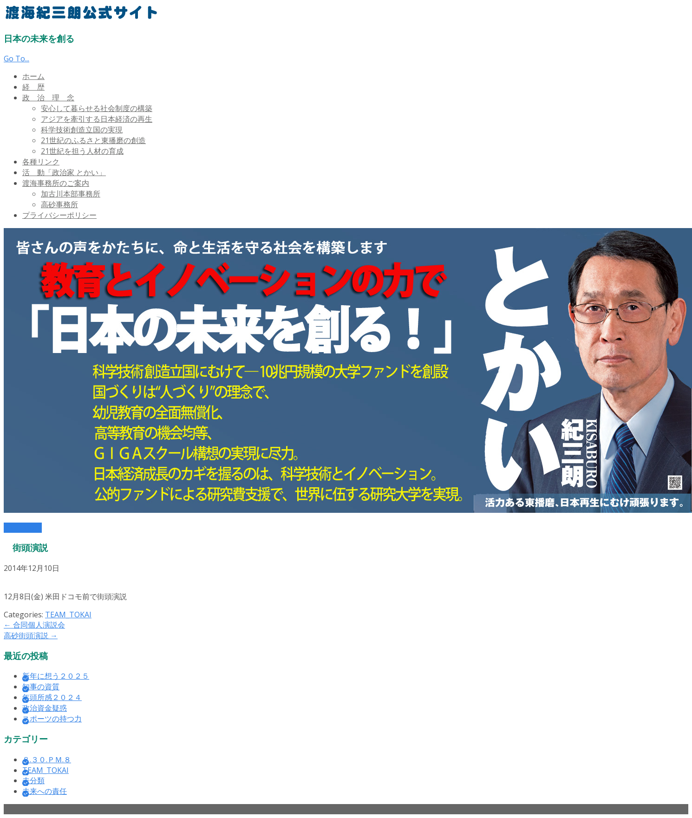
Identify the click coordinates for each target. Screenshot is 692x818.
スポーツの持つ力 (52, 718)
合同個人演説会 (34, 625)
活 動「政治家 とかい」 (64, 172)
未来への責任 (44, 791)
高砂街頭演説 (31, 635)
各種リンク (40, 162)
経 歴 (33, 87)
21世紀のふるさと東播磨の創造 (93, 140)
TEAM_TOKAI (68, 614)
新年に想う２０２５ (55, 676)
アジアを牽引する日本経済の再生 (96, 119)
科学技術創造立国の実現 (82, 129)
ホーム (33, 76)
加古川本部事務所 (70, 194)
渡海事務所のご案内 (55, 183)
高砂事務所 (59, 204)
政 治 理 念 (48, 97)
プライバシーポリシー (59, 215)
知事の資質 (40, 686)
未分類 (33, 780)
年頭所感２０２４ (52, 697)
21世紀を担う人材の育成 (82, 151)
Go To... (16, 58)
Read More (23, 528)
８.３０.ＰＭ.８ (46, 759)
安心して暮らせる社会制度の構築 (96, 108)
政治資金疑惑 (44, 708)
